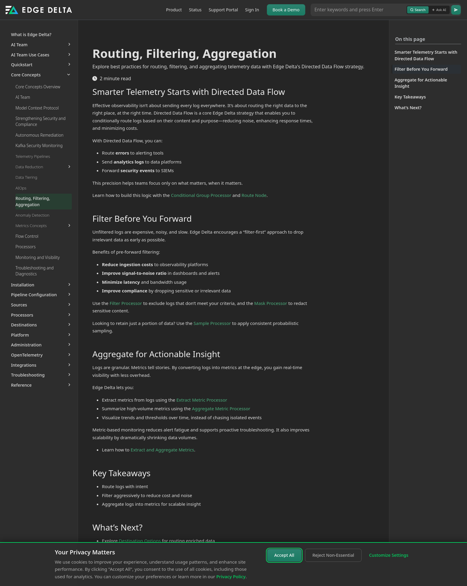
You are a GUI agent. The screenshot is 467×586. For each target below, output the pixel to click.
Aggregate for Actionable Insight (421, 83)
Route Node (254, 195)
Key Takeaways (410, 97)
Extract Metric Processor (201, 400)
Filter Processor (126, 303)
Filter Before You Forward (421, 69)
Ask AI (439, 9)
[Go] (456, 10)
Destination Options (140, 541)
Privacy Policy (230, 576)
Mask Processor (270, 303)
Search (418, 9)
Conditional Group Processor (201, 195)
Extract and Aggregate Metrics (162, 450)
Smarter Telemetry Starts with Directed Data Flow (426, 55)
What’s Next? (408, 107)
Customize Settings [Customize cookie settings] (388, 555)
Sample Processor (212, 323)
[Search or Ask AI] (358, 10)
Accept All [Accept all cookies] (284, 555)
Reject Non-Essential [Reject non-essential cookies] (333, 555)
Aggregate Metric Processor (221, 408)
